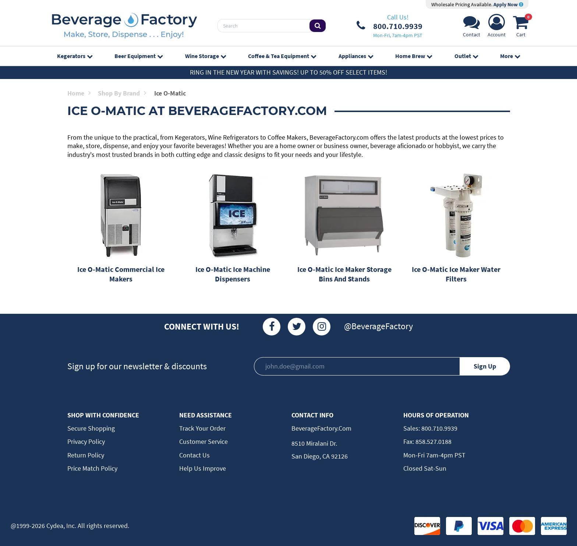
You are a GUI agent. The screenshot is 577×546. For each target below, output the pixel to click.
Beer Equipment (138, 56)
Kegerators (74, 56)
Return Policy (85, 455)
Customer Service (203, 441)
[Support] (471, 27)
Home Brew (413, 56)
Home (79, 93)
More (510, 56)
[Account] (497, 27)
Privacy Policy (86, 441)
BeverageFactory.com (321, 428)
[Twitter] (296, 326)
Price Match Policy (92, 468)
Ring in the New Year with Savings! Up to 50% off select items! (288, 72)
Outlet (466, 56)
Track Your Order (202, 428)
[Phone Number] (389, 26)
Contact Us (194, 455)
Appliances (356, 56)
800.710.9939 (438, 428)
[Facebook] (271, 326)
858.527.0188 (433, 441)
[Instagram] (321, 326)
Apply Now (508, 4)
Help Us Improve (202, 468)
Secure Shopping (91, 428)
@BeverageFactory (378, 326)
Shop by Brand (122, 93)
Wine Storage (205, 56)
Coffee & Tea (282, 56)
